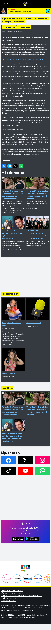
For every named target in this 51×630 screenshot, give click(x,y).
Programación (10, 293)
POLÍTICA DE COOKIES (10, 598)
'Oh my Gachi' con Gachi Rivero (20, 12)
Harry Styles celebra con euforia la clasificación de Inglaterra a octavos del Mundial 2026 (13, 227)
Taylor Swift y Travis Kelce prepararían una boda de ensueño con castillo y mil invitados (37, 188)
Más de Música (25, 27)
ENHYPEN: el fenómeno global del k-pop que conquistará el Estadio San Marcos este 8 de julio (37, 227)
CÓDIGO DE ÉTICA (8, 601)
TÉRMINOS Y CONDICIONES (12, 593)
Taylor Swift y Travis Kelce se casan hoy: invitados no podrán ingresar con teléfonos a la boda (13, 188)
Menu (5, 4)
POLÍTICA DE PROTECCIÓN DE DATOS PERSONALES (21, 596)
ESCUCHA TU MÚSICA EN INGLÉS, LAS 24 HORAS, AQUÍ (23, 59)
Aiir (34, 617)
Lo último (7, 388)
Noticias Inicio (10, 27)
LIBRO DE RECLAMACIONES (12, 591)
